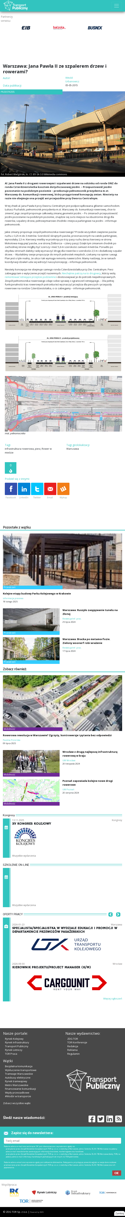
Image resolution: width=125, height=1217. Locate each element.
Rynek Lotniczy (13, 1050)
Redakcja (72, 1046)
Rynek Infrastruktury (17, 1042)
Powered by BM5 (37, 1212)
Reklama (72, 1050)
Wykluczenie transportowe (20, 1070)
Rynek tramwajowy (16, 1081)
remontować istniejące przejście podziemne (30, 277)
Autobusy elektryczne (17, 1077)
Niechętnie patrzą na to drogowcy (81, 273)
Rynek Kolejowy (14, 1038)
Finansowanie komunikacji (20, 1088)
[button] (110, 920)
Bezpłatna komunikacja (18, 1066)
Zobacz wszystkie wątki (16, 1103)
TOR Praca (11, 1053)
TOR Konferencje (77, 1042)
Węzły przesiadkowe (17, 1092)
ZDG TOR (72, 1038)
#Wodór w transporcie (18, 1096)
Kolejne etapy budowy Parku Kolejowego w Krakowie (37, 593)
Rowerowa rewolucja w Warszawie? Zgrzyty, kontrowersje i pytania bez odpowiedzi (57, 735)
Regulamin (73, 1053)
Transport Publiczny (16, 1046)
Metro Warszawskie (16, 1085)
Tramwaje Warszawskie (19, 1073)
